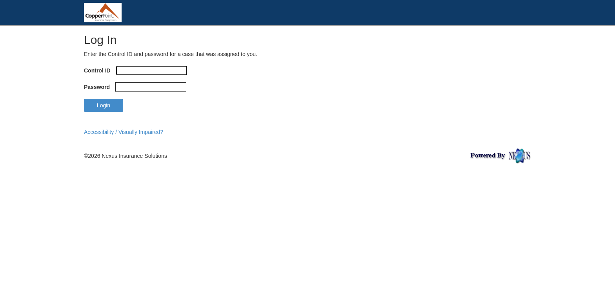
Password (97, 87)
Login (103, 105)
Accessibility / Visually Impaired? (123, 132)
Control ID (97, 70)
